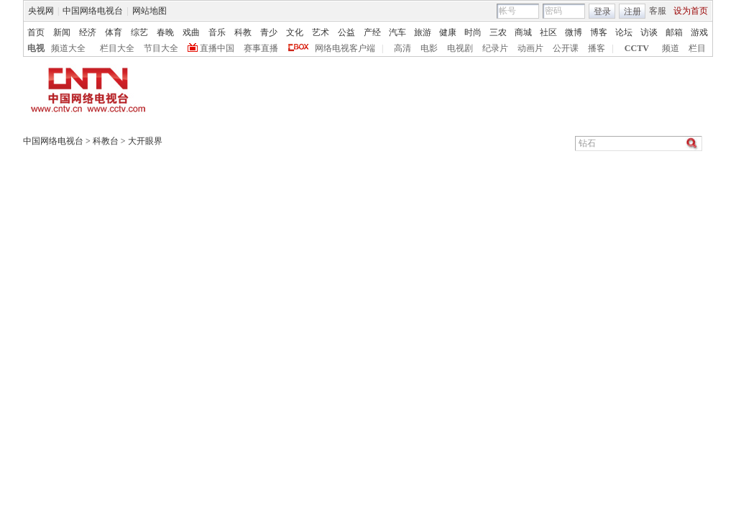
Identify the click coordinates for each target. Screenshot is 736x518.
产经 (372, 32)
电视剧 (460, 48)
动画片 (530, 48)
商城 (523, 32)
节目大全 (161, 48)
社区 (548, 32)
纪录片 (495, 48)
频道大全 (68, 48)
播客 (596, 48)
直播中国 (217, 48)
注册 (632, 11)
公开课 (566, 48)
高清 (402, 48)
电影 (429, 48)
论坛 (623, 32)
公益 (346, 32)
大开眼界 (145, 141)
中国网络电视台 (93, 11)
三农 (498, 32)
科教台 (106, 141)
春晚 (165, 32)
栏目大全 (117, 48)
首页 (36, 32)
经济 (87, 32)
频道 (670, 48)
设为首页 (690, 11)
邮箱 (674, 32)
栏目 (697, 48)
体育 (113, 32)
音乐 (217, 32)
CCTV (637, 48)
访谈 (649, 32)
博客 (598, 32)
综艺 (139, 32)
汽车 (397, 32)
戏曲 (191, 32)
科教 (243, 32)
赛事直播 (261, 48)
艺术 (320, 32)
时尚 (473, 32)
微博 (573, 32)
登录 (602, 11)
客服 (657, 11)
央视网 (41, 11)
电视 (36, 48)
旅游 (422, 32)
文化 (294, 32)
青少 (268, 32)
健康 (447, 32)
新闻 (61, 32)
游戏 (699, 32)
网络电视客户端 (345, 48)
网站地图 (149, 11)
